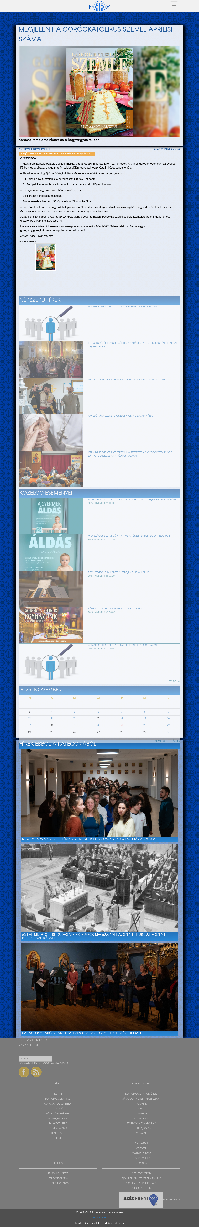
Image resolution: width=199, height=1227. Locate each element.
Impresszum (100, 1217)
